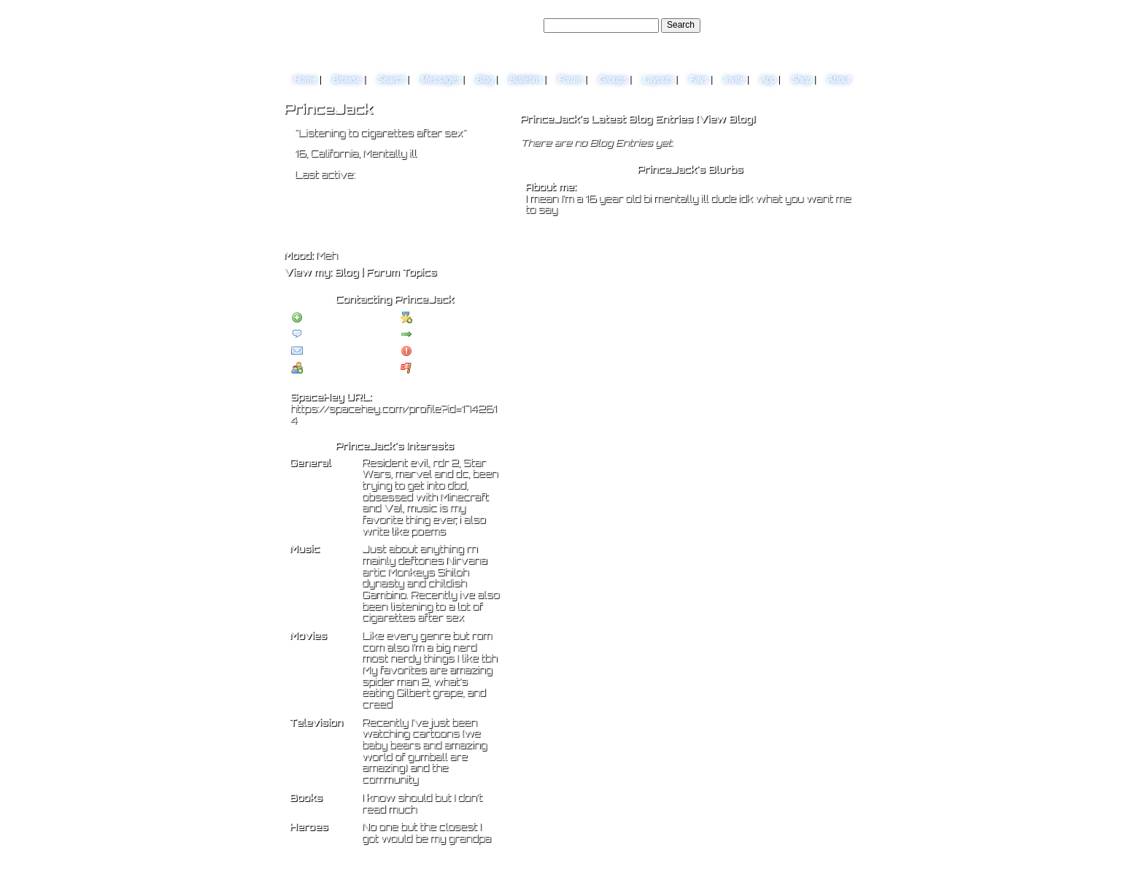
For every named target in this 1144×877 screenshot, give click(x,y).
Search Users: (513, 25)
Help (786, 25)
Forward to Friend (442, 335)
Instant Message (329, 351)
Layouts (658, 79)
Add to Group (324, 368)
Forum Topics (401, 272)
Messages (440, 79)
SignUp (846, 25)
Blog (485, 79)
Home (305, 79)
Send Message (326, 335)
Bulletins (525, 79)
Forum (571, 79)
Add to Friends (327, 318)
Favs (698, 79)
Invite (734, 79)
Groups (613, 79)
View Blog (725, 119)
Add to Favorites (440, 318)
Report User (431, 368)
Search (681, 25)
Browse (347, 79)
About (838, 79)
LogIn (813, 25)
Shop (802, 79)
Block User (429, 351)
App (768, 79)
